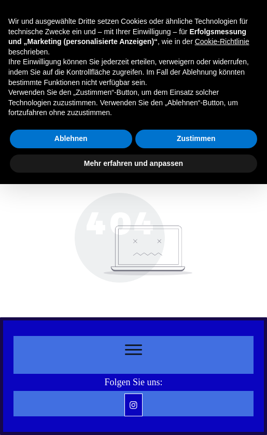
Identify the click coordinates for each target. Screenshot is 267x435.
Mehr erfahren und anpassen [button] (133, 163)
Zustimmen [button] (196, 138)
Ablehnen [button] (71, 138)
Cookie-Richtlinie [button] (222, 41)
